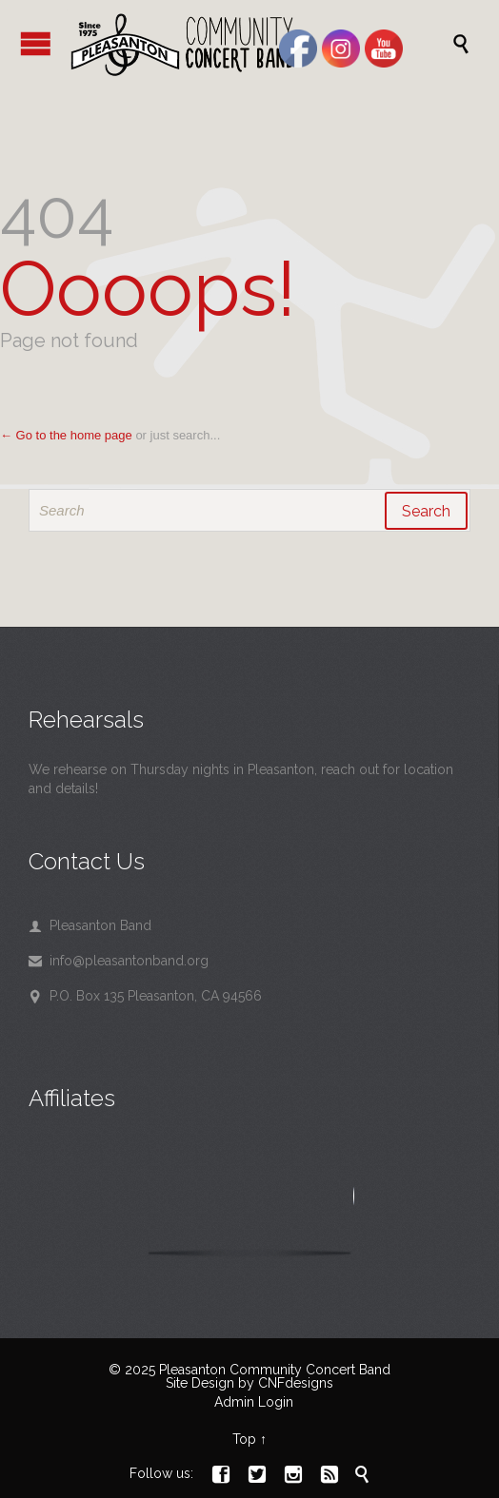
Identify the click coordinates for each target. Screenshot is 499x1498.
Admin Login (253, 1402)
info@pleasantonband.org (119, 960)
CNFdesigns (295, 1383)
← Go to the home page (66, 435)
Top (244, 1439)
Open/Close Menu (35, 43)
